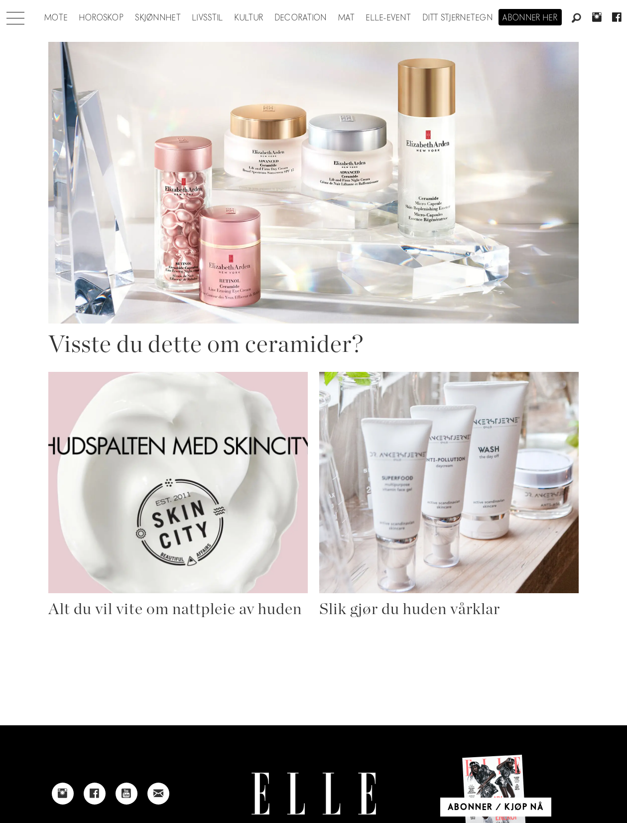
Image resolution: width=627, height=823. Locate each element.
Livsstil (207, 18)
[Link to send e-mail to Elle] (158, 794)
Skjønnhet (158, 18)
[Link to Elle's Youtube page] (126, 794)
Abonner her (530, 18)
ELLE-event (388, 18)
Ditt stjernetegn (458, 18)
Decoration (301, 18)
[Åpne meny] (15, 15)
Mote (56, 18)
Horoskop (101, 18)
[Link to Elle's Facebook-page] (95, 794)
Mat (346, 18)
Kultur (249, 18)
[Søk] (577, 18)
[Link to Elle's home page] (313, 794)
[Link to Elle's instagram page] (63, 794)
